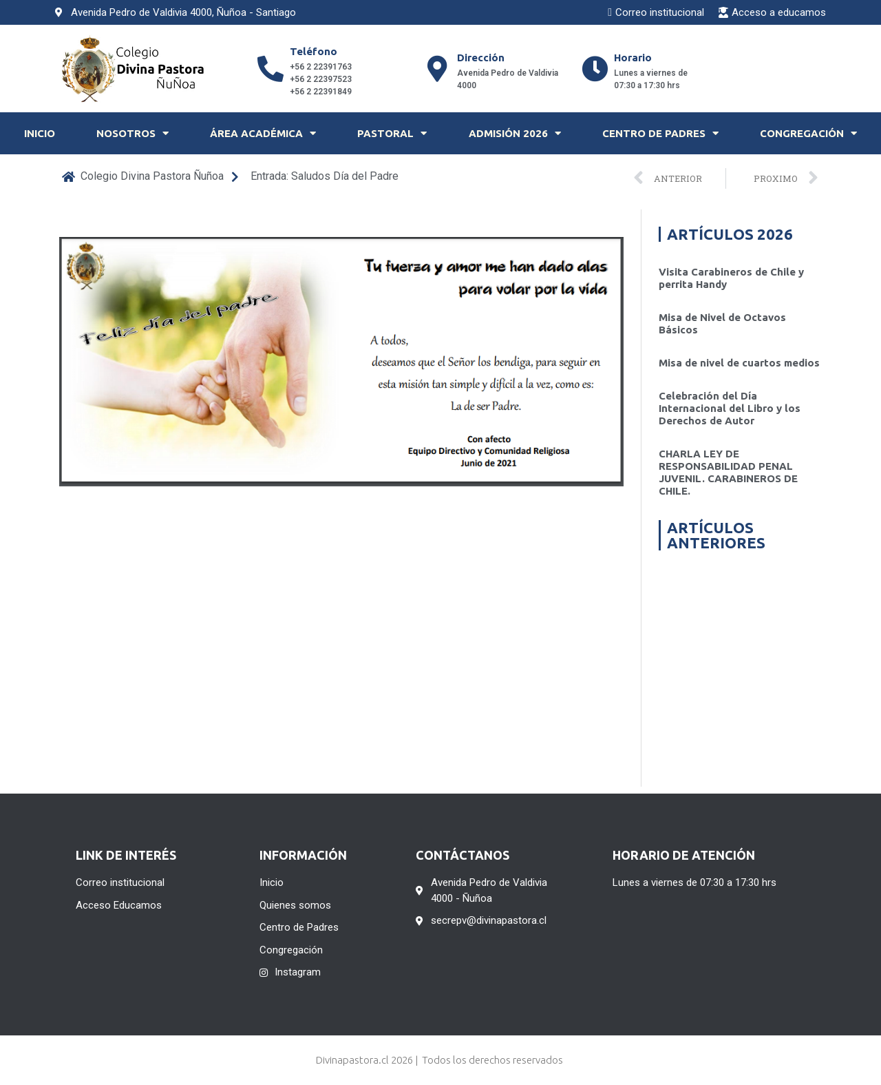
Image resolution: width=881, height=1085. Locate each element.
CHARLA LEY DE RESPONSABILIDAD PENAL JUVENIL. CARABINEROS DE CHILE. (728, 472)
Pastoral (392, 133)
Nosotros (132, 133)
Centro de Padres (660, 133)
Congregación (808, 133)
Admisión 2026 (515, 133)
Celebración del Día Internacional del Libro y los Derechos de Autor (729, 408)
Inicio (39, 133)
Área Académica (263, 133)
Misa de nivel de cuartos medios (739, 363)
